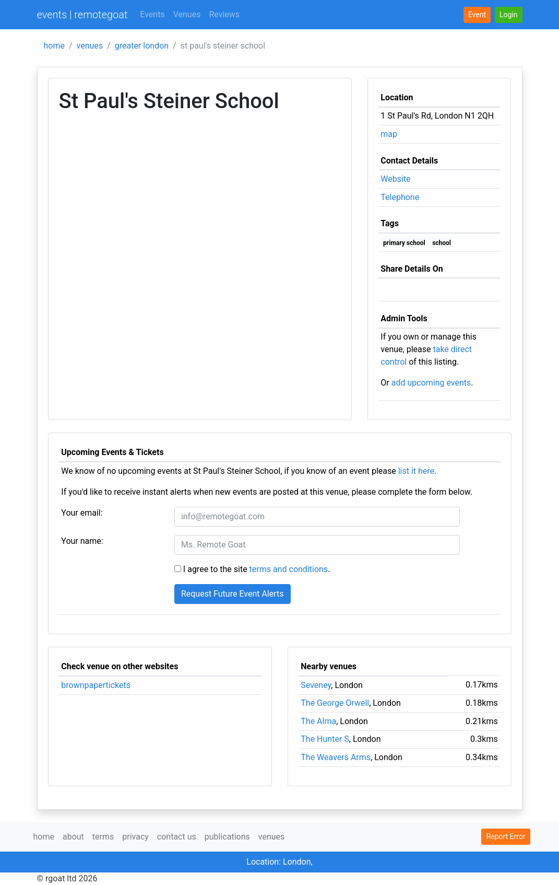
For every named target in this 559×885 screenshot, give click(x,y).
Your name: (82, 541)
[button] (508, 15)
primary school (404, 243)
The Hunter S (325, 739)
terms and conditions (288, 569)
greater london (142, 46)
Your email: (81, 513)
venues (90, 46)
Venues (187, 14)
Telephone (399, 197)
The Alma (318, 721)
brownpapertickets (95, 685)
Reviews (224, 14)
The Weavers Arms (336, 757)
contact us (176, 837)
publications (227, 837)
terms (103, 837)
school (441, 243)
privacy (135, 837)
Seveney (316, 685)
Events (152, 14)
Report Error (505, 836)
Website (395, 179)
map (388, 134)
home (54, 46)
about (73, 837)
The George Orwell (335, 703)
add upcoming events (431, 383)
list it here (416, 471)
